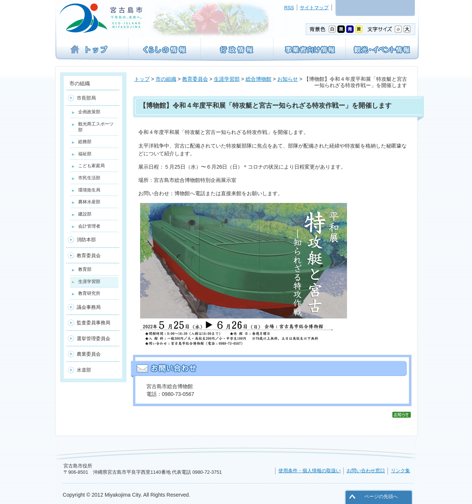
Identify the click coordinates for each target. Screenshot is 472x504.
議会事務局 (89, 307)
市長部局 (86, 98)
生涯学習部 (227, 79)
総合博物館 (258, 79)
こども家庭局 (91, 165)
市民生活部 (89, 177)
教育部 (84, 269)
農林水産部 (89, 201)
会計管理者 (89, 226)
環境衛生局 (89, 190)
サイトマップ (314, 7)
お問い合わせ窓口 (366, 470)
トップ (142, 79)
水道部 (84, 370)
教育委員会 (195, 79)
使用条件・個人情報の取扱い (309, 470)
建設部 (84, 214)
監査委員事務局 (93, 322)
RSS (289, 7)
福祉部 (84, 153)
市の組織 (166, 79)
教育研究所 (89, 293)
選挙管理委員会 (93, 338)
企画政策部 (89, 111)
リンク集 (400, 470)
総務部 (84, 141)
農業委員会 (89, 354)
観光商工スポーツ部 (96, 126)
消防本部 (86, 239)
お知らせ (287, 79)
